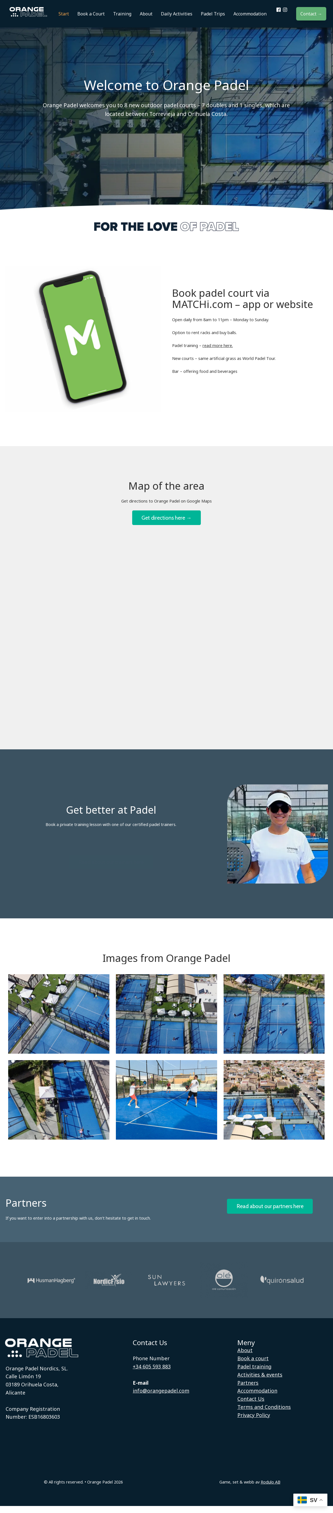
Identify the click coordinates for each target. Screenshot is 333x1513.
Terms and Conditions (264, 1414)
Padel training (254, 1373)
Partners (247, 1389)
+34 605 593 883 (152, 1373)
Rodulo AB (270, 1489)
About (245, 1357)
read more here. (217, 350)
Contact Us (250, 1405)
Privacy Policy (253, 1422)
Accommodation (257, 1397)
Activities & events (259, 1381)
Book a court (253, 1365)
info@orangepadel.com (161, 1397)
